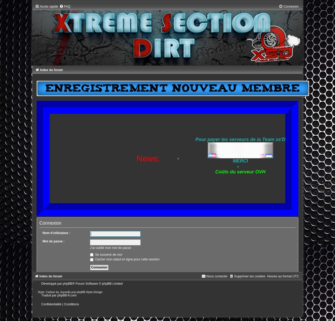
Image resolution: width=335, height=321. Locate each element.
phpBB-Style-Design (90, 292)
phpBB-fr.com (66, 295)
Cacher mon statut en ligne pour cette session (124, 259)
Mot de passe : (54, 241)
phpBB (67, 283)
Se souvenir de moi (106, 254)
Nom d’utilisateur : (56, 233)
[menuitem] (64, 6)
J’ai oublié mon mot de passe (110, 248)
